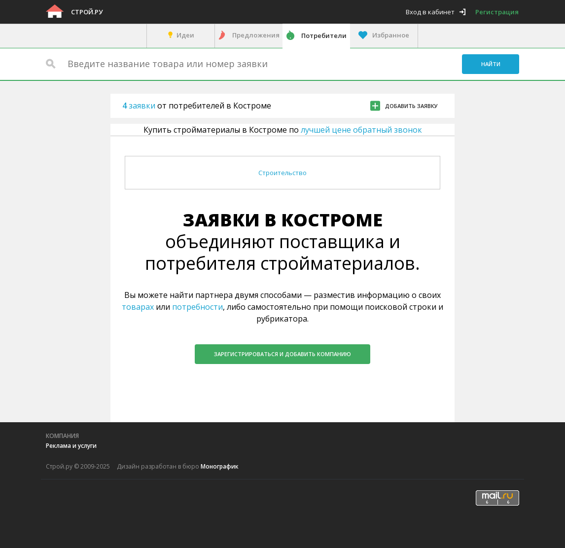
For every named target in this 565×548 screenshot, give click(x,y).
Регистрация (497, 11)
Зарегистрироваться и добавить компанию (282, 354)
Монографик (220, 466)
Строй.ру (87, 11)
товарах (138, 306)
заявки (139, 105)
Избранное (390, 35)
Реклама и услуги (71, 445)
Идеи (185, 35)
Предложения (256, 35)
